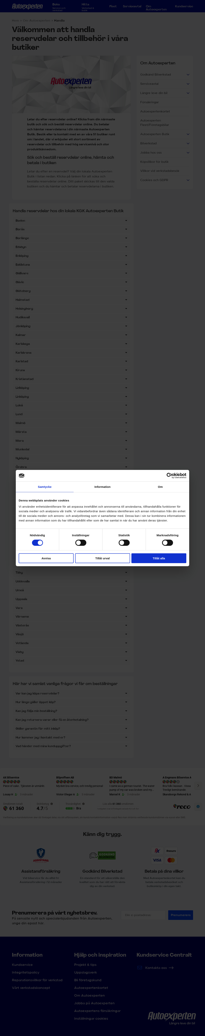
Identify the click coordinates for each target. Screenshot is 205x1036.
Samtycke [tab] (45, 486)
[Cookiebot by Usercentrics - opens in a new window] (169, 476)
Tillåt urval (102, 558)
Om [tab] (160, 486)
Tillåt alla (159, 558)
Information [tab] (102, 486)
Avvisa (46, 558)
